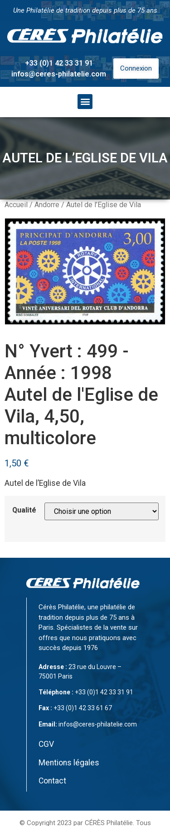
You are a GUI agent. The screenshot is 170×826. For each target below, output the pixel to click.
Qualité (24, 510)
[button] (85, 101)
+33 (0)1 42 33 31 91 (59, 63)
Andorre (46, 204)
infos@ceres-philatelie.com (58, 74)
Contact (52, 780)
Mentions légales (69, 762)
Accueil (16, 204)
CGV (46, 744)
